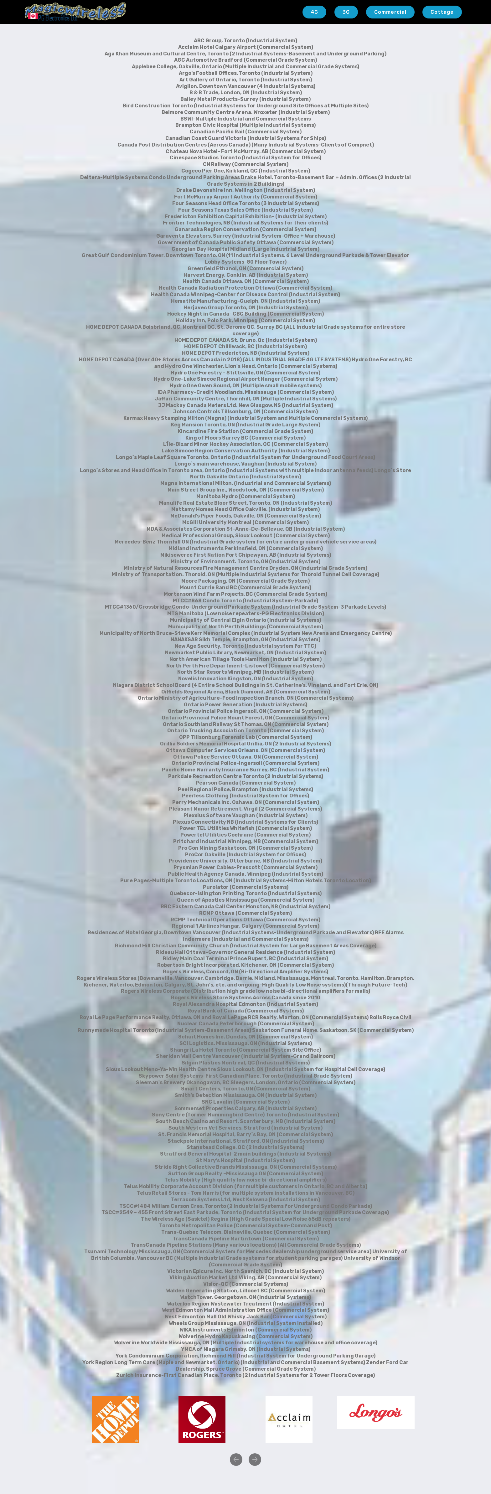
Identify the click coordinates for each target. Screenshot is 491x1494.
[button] (236, 1459)
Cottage (442, 12)
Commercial (390, 12)
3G (346, 12)
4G (314, 12)
